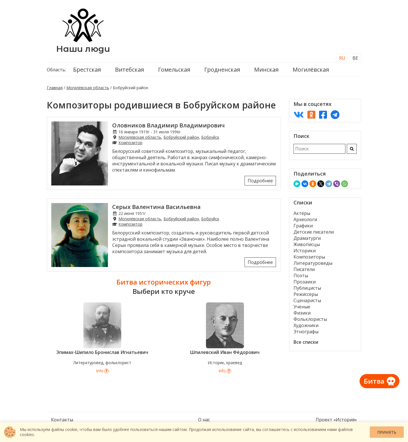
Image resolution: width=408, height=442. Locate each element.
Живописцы (307, 244)
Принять (386, 432)
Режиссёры (306, 294)
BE (355, 58)
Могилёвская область (87, 87)
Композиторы (309, 257)
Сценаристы (307, 300)
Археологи (305, 219)
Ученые (302, 307)
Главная (55, 87)
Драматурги (307, 238)
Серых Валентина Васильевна (156, 207)
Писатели (304, 269)
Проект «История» (336, 420)
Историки (305, 250)
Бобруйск (210, 137)
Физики (302, 313)
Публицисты (307, 288)
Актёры (302, 213)
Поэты (301, 275)
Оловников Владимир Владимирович (168, 125)
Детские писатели (314, 232)
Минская (266, 69)
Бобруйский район (181, 137)
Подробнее (260, 181)
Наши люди (83, 49)
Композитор (130, 142)
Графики (303, 226)
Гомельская (174, 69)
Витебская (129, 69)
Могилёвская (311, 69)
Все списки (306, 342)
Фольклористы (310, 319)
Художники (306, 325)
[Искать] (352, 149)
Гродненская (222, 69)
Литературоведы (313, 263)
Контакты (62, 420)
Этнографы (306, 331)
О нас (204, 420)
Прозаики (305, 282)
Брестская (87, 69)
